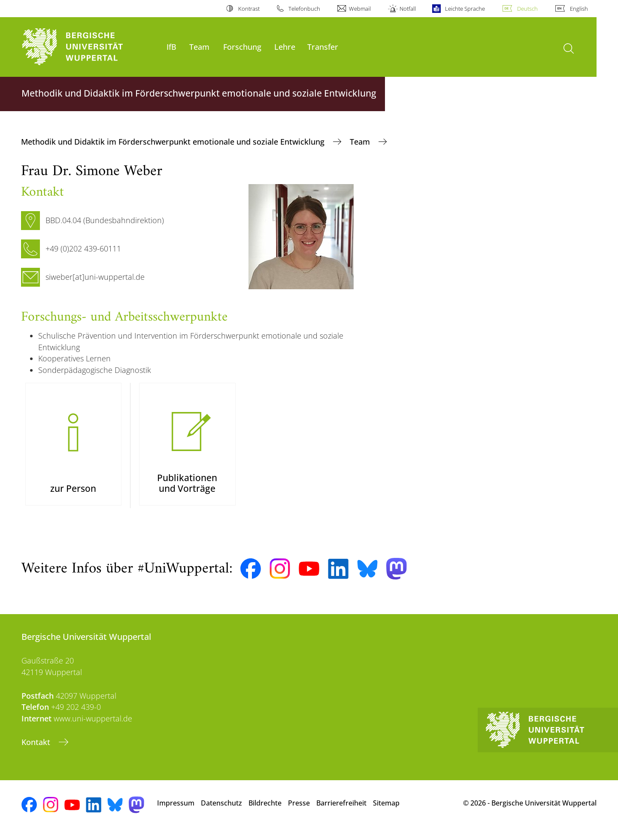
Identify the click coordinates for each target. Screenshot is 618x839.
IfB (171, 46)
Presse (299, 808)
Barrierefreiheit (341, 808)
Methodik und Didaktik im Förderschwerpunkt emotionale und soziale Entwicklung (174, 141)
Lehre (284, 46)
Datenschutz (221, 808)
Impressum (175, 808)
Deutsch (527, 8)
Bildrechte (265, 808)
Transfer (322, 46)
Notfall (408, 8)
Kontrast (249, 8)
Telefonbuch (304, 8)
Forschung (242, 46)
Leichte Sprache (465, 8)
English (579, 8)
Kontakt (36, 748)
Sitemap (386, 808)
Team (199, 46)
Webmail (360, 8)
